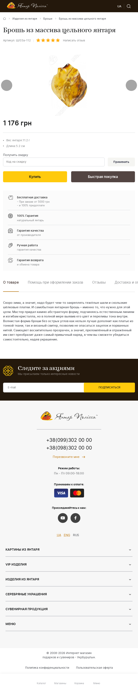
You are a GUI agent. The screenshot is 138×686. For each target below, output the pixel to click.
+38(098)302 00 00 (69, 448)
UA (59, 536)
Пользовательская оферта (94, 668)
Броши (47, 19)
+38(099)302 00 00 (69, 441)
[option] (55, 286)
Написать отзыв (74, 40)
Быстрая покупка (103, 177)
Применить (121, 162)
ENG (67, 536)
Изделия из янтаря (24, 19)
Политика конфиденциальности (47, 668)
